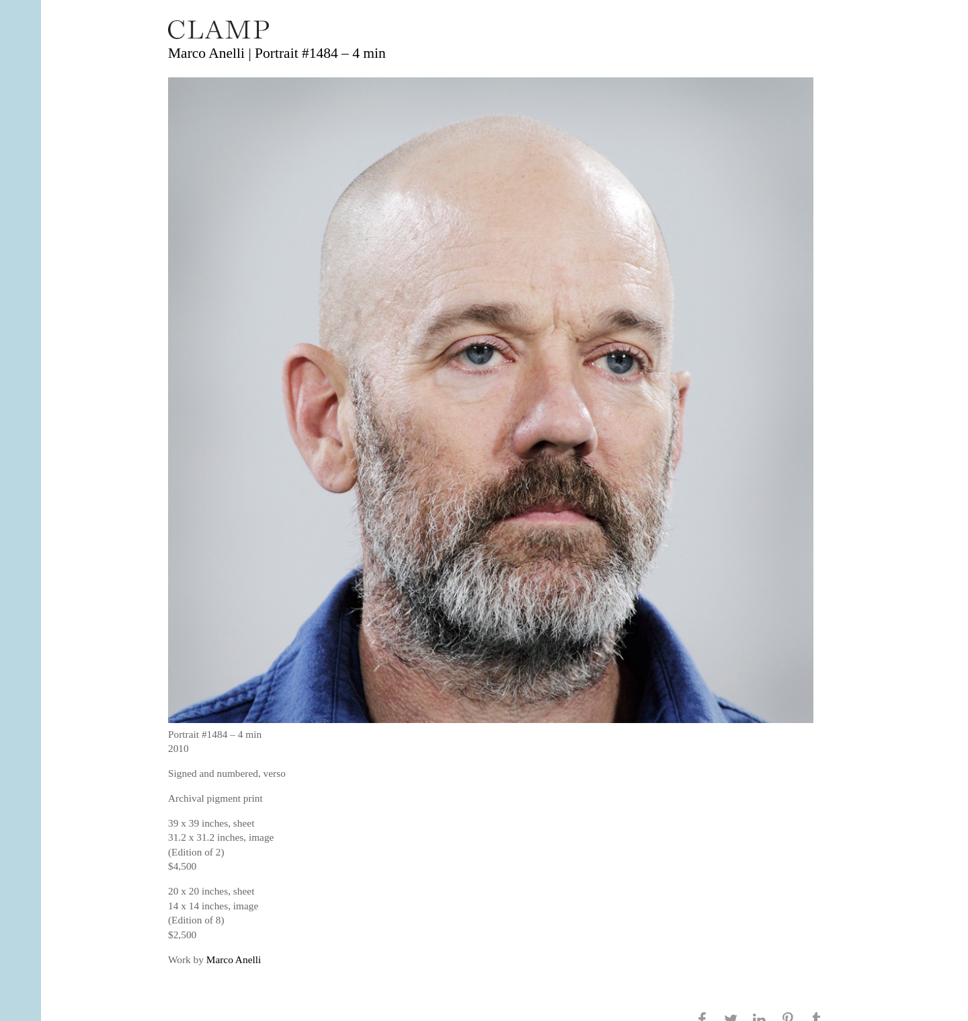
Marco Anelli (233, 959)
